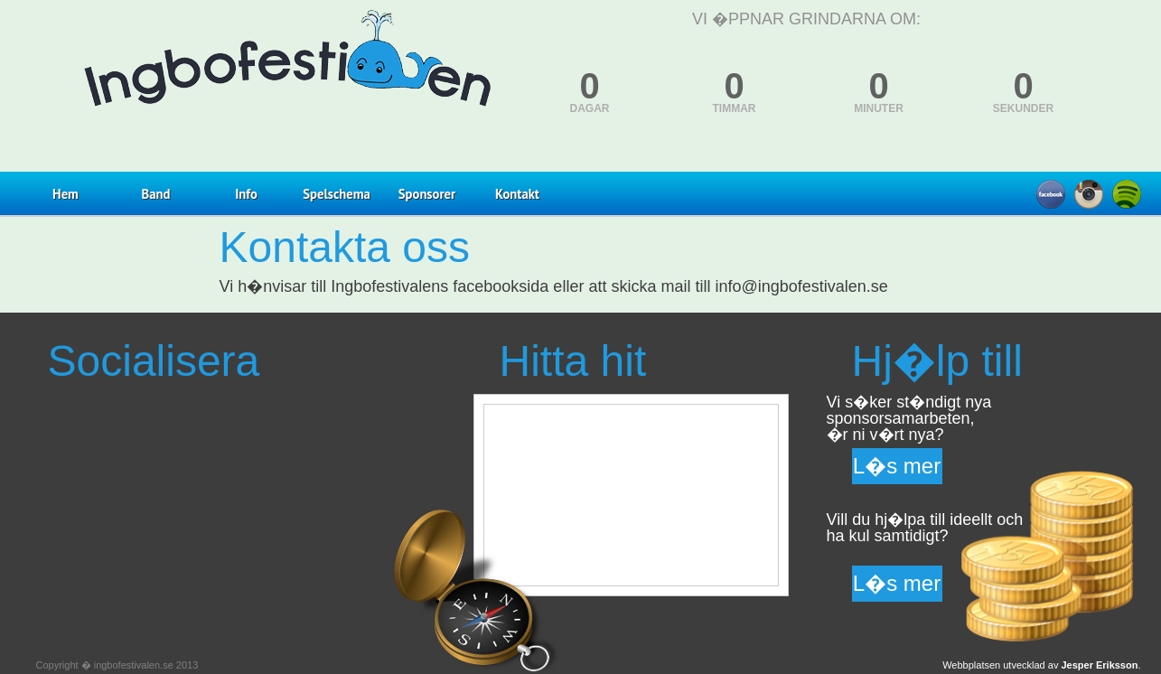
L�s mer (897, 466)
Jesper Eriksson (1099, 665)
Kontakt (517, 193)
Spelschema (336, 193)
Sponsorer (426, 193)
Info (246, 193)
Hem (65, 193)
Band (156, 193)
